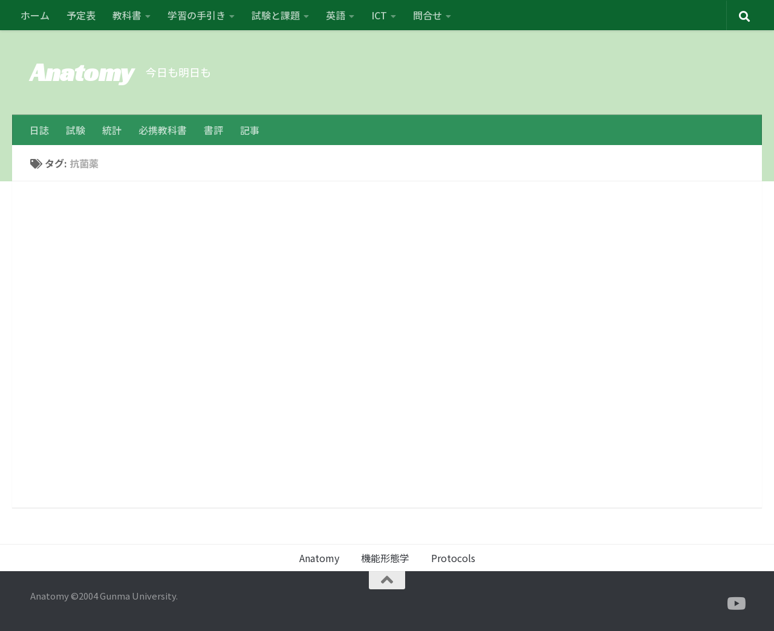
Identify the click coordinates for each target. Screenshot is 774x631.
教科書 (126, 15)
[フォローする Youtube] (735, 603)
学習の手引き (196, 15)
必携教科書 (162, 130)
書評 (213, 130)
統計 (112, 130)
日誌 (39, 130)
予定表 (81, 15)
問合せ (427, 15)
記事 (249, 130)
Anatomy (82, 72)
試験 (75, 130)
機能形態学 (385, 558)
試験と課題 (276, 15)
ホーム (35, 15)
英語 (335, 15)
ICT (379, 15)
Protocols (453, 558)
